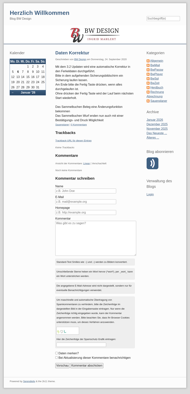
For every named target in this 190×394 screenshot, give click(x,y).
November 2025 (157, 128)
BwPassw (156, 69)
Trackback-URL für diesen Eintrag (73, 140)
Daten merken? (68, 353)
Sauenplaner (62, 124)
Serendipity (29, 381)
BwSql (154, 78)
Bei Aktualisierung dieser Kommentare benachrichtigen (94, 357)
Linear (86, 163)
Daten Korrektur (72, 52)
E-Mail (59, 197)
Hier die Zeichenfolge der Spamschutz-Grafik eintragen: (86, 339)
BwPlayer (156, 74)
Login (150, 194)
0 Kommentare (79, 124)
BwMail (155, 65)
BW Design (80, 59)
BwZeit (154, 83)
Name (59, 186)
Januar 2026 (155, 119)
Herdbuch (156, 87)
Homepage (62, 207)
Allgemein (156, 60)
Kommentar (63, 218)
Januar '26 (28, 92)
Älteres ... (153, 137)
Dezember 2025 (157, 124)
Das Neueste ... (157, 133)
